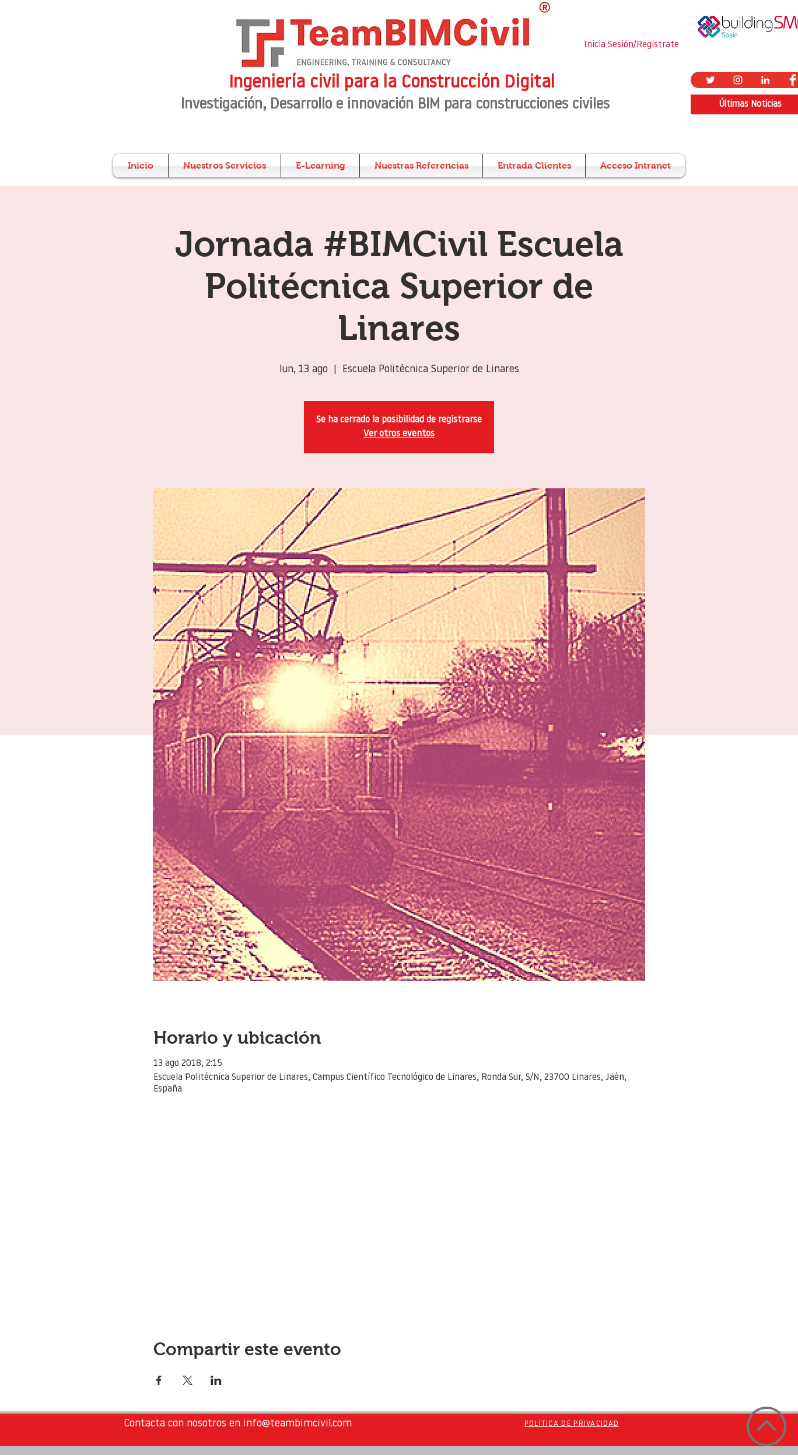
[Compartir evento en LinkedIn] (216, 1380)
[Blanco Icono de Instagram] (738, 80)
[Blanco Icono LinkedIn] (765, 80)
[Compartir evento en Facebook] (158, 1380)
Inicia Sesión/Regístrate (631, 45)
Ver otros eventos (399, 434)
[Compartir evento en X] (187, 1380)
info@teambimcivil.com (297, 1423)
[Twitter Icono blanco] (710, 80)
